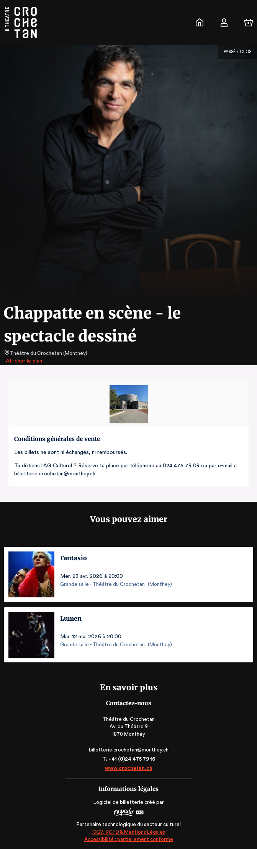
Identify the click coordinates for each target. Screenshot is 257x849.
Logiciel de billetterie (118, 802)
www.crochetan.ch (128, 768)
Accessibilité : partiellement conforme (128, 839)
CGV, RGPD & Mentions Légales (128, 832)
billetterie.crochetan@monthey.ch (128, 750)
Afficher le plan (23, 361)
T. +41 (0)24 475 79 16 (128, 759)
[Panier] (248, 22)
